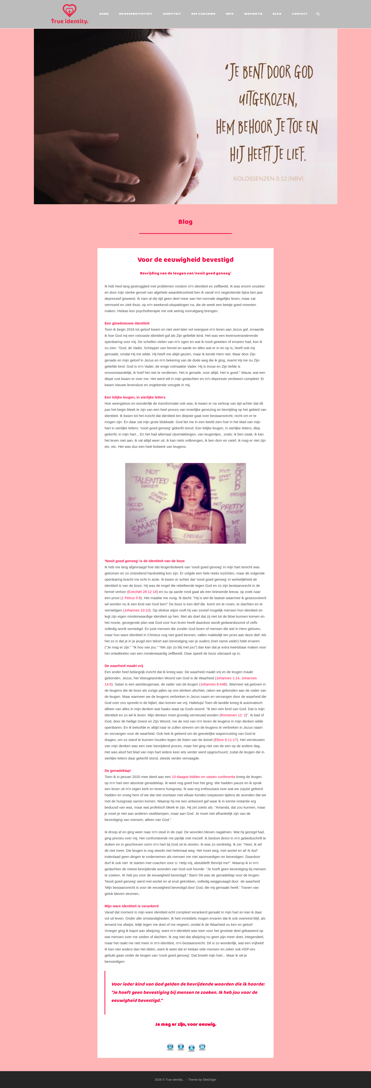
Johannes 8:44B (213, 684)
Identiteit (171, 13)
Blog (276, 13)
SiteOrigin (209, 1079)
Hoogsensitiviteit (135, 13)
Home (103, 13)
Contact (299, 13)
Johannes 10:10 (137, 610)
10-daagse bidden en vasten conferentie (203, 776)
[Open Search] (319, 14)
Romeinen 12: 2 (233, 715)
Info (229, 13)
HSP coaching (203, 13)
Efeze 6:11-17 (226, 739)
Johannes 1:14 (227, 678)
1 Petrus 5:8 (131, 598)
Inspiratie (252, 13)
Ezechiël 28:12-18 (142, 591)
